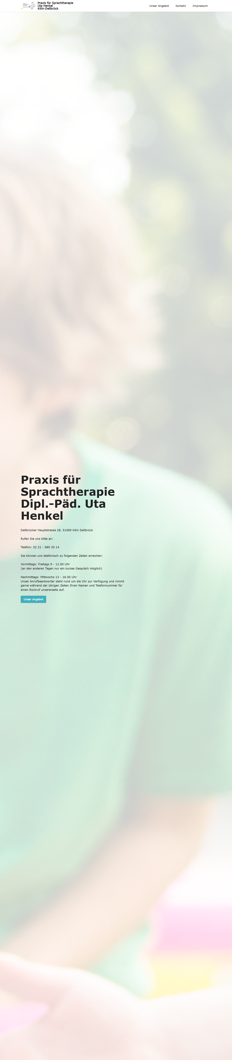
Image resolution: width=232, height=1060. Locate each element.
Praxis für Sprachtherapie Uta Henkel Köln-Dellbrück (55, 5)
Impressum (200, 5)
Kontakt (181, 5)
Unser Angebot (159, 5)
